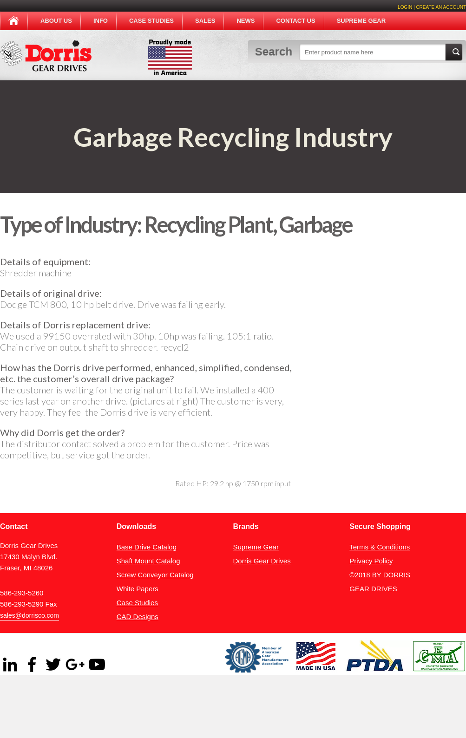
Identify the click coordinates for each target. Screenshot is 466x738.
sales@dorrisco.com (29, 615)
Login (405, 7)
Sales (205, 20)
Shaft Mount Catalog (148, 561)
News (245, 20)
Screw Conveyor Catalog (155, 575)
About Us (56, 20)
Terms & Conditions (379, 547)
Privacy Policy (371, 561)
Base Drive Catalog (147, 547)
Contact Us (295, 20)
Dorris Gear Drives (262, 561)
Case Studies (151, 20)
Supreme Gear (361, 20)
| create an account (439, 7)
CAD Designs (137, 616)
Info (100, 20)
